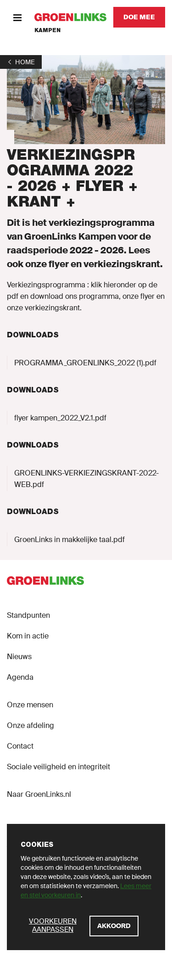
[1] (21, 62)
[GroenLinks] (70, 17)
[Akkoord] (114, 926)
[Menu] (17, 17)
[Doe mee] (139, 17)
